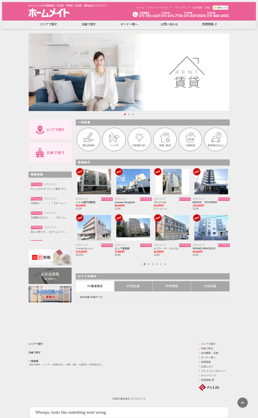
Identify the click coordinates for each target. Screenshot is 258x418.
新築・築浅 (72, 364)
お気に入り (207, 366)
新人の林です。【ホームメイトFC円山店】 (49, 231)
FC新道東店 (95, 286)
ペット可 (46, 364)
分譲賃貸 (83, 364)
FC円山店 (133, 286)
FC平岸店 (171, 286)
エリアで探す (36, 343)
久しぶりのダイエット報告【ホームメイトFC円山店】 (49, 188)
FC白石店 (210, 286)
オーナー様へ (208, 357)
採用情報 (206, 362)
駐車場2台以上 (96, 364)
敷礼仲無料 (35, 364)
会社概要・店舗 (201, 7)
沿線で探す (35, 352)
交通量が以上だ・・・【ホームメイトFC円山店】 (49, 217)
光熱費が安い (58, 364)
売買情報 (206, 380)
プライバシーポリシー (159, 7)
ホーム (140, 7)
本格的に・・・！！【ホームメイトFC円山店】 (49, 203)
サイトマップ (182, 7)
